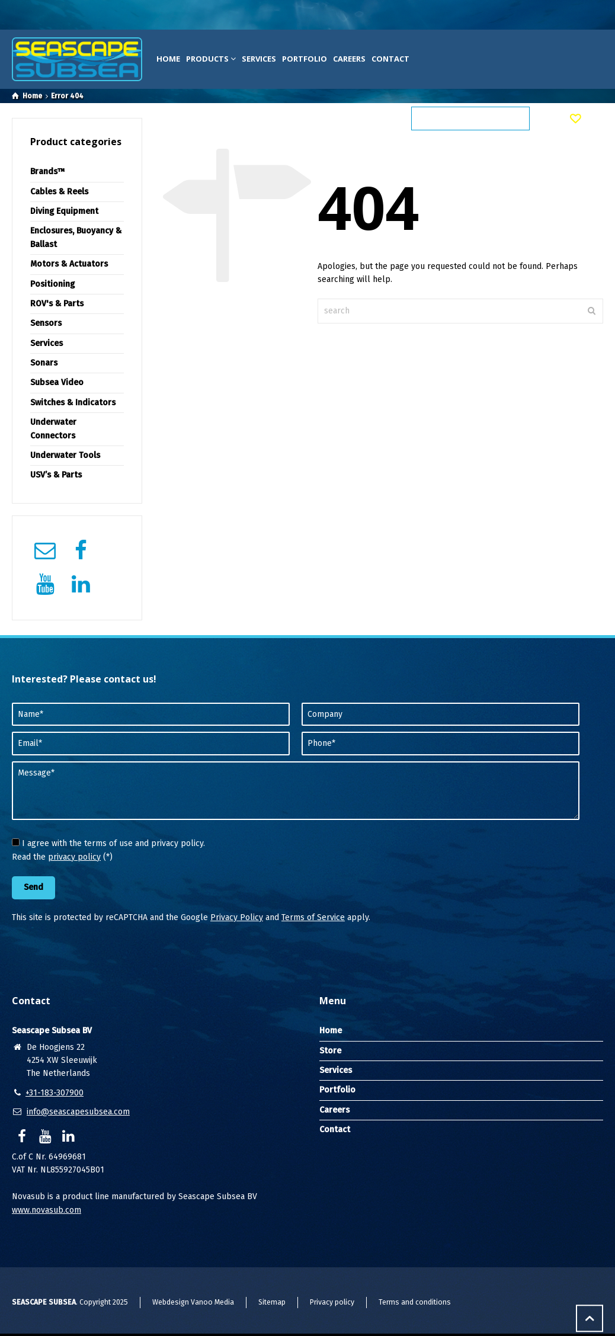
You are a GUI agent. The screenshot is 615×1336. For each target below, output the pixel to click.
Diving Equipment (64, 211)
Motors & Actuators (69, 264)
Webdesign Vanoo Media (193, 1302)
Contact (390, 58)
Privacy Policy (236, 917)
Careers (349, 58)
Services (259, 58)
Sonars (43, 363)
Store (330, 1051)
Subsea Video (57, 382)
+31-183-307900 (54, 1093)
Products (211, 58)
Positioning (52, 284)
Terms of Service (313, 917)
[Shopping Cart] (543, 118)
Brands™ (47, 171)
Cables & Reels (59, 192)
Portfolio (304, 58)
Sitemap (272, 1302)
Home (168, 58)
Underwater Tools (65, 455)
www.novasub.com (46, 1210)
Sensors (46, 323)
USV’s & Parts (56, 475)
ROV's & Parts (57, 304)
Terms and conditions (415, 1302)
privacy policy (74, 857)
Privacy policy (332, 1302)
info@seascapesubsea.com (78, 1112)
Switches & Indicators (73, 403)
